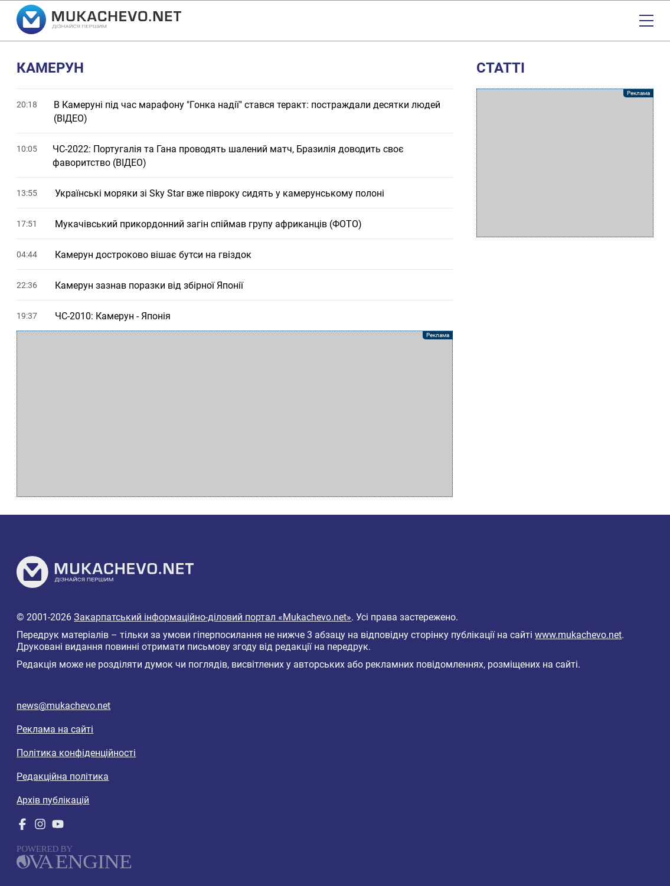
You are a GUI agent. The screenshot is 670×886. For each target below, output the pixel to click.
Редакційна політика (63, 776)
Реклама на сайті (55, 729)
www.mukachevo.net (578, 634)
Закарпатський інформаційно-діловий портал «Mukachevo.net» (212, 617)
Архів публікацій (53, 800)
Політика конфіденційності (76, 753)
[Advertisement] (234, 413)
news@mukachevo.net (63, 705)
